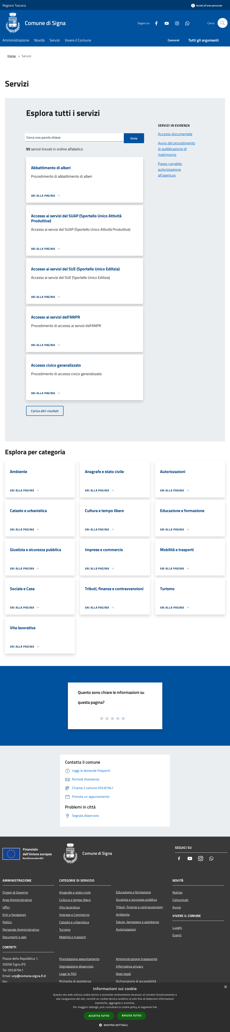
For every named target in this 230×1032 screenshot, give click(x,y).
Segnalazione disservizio (76, 966)
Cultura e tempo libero (75, 899)
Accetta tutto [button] (99, 1016)
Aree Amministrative (17, 899)
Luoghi (177, 927)
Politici (7, 922)
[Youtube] (165, 23)
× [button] (225, 987)
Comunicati (180, 899)
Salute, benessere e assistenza (137, 921)
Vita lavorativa (69, 907)
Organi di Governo (15, 892)
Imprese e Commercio (74, 914)
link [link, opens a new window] (155, 1007)
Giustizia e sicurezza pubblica (136, 899)
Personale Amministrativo (20, 929)
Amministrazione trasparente (136, 958)
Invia (133, 138)
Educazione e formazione (133, 892)
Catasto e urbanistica (74, 922)
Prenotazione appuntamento (79, 958)
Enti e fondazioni (14, 914)
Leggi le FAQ (68, 973)
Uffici (6, 907)
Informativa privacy (129, 966)
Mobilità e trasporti (72, 937)
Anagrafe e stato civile (75, 892)
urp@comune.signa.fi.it (29, 975)
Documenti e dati (14, 937)
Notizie (177, 892)
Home (11, 56)
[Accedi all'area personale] (207, 5)
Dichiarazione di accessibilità (136, 981)
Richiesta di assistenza (75, 981)
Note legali (123, 973)
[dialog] (115, 1007)
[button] (115, 1025)
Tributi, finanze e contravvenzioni (139, 907)
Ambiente (123, 914)
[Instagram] (175, 23)
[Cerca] (223, 23)
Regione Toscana (14, 5)
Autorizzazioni (126, 929)
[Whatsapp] (186, 23)
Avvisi (176, 907)
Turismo (64, 929)
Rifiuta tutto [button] (131, 1015)
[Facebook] (155, 23)
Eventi (177, 935)
